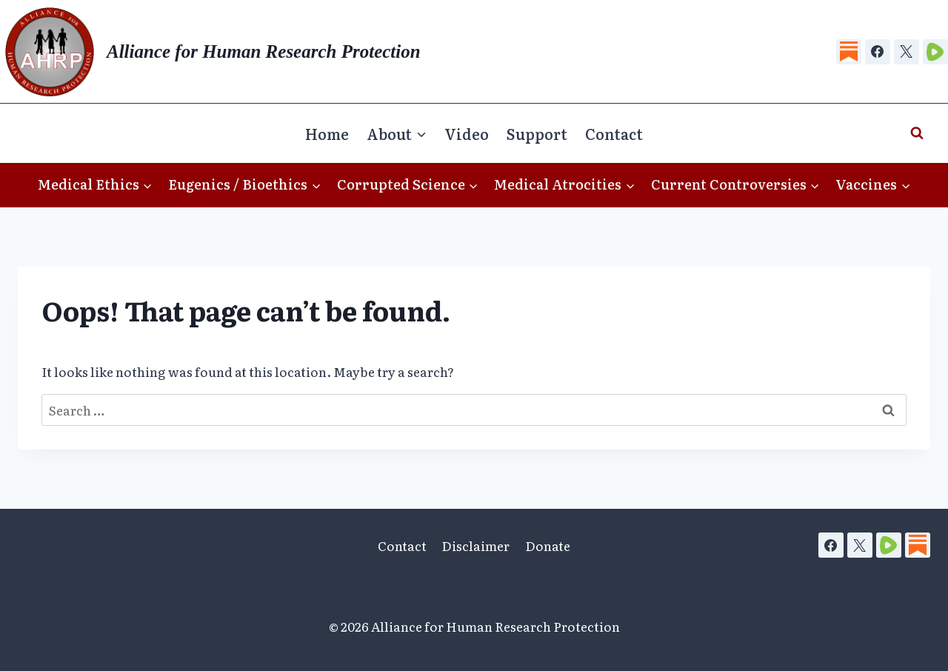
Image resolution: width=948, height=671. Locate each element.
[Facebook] (877, 51)
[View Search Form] (917, 133)
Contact (614, 133)
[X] (906, 51)
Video (466, 133)
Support (537, 133)
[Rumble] (935, 51)
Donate (547, 545)
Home (327, 133)
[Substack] (848, 51)
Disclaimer (475, 545)
